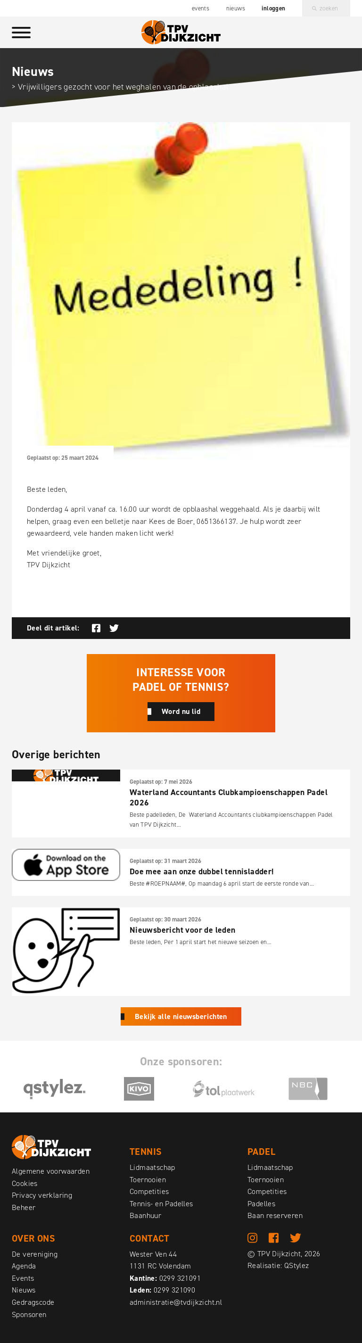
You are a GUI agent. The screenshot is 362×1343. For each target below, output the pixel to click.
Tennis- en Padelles (161, 1204)
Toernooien (148, 1180)
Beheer (23, 1207)
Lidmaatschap (152, 1167)
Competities (149, 1191)
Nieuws (235, 8)
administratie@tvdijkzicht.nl (176, 1302)
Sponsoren (29, 1314)
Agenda (24, 1266)
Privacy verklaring (42, 1195)
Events (200, 8)
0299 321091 (180, 1278)
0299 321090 (174, 1290)
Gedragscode (33, 1302)
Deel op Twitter (114, 628)
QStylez (296, 1265)
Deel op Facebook (96, 628)
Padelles (261, 1204)
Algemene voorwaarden (51, 1171)
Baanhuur (145, 1215)
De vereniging (35, 1254)
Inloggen (273, 8)
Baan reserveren (275, 1215)
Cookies (25, 1183)
